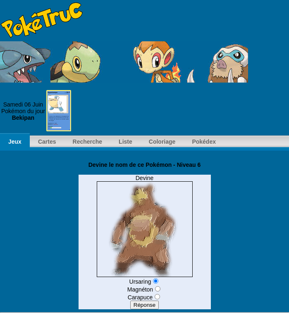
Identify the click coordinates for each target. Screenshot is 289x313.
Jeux (14, 141)
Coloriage (162, 141)
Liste (125, 141)
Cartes (47, 141)
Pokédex (204, 141)
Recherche (88, 141)
